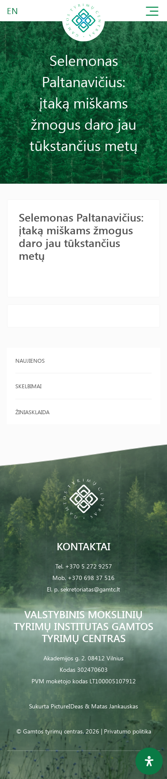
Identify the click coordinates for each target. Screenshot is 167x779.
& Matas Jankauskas (111, 706)
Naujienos (30, 360)
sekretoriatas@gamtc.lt (90, 589)
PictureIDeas (67, 706)
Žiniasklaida (32, 411)
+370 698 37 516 (91, 578)
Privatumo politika (127, 731)
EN (13, 10)
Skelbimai (28, 386)
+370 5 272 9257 (88, 566)
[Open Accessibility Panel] (149, 761)
